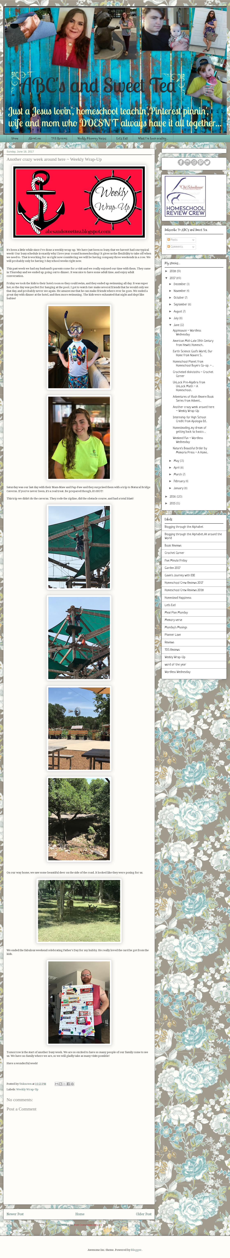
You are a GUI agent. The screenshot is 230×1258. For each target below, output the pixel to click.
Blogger (136, 1249)
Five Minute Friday (176, 561)
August (178, 311)
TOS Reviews (59, 138)
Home (15, 138)
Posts (172, 240)
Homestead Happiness (178, 598)
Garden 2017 (172, 568)
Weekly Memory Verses (91, 138)
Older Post (144, 1214)
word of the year (175, 665)
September (181, 304)
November (180, 291)
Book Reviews (173, 546)
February (180, 481)
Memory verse (173, 620)
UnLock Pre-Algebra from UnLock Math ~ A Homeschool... (189, 386)
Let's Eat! (122, 138)
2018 (173, 271)
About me (35, 138)
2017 (173, 278)
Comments (175, 247)
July (176, 318)
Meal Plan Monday (176, 613)
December (180, 284)
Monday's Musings (176, 627)
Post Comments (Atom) (88, 1224)
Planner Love (173, 635)
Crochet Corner (174, 553)
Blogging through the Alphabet (184, 527)
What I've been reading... (153, 138)
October (179, 298)
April (177, 468)
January (179, 488)
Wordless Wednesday (177, 672)
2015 (173, 503)
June (177, 325)
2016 (173, 497)
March (178, 474)
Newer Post (15, 1214)
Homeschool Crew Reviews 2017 (184, 583)
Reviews (169, 642)
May (177, 461)
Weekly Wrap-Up (27, 1089)
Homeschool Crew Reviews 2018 (184, 590)
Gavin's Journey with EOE (180, 575)
